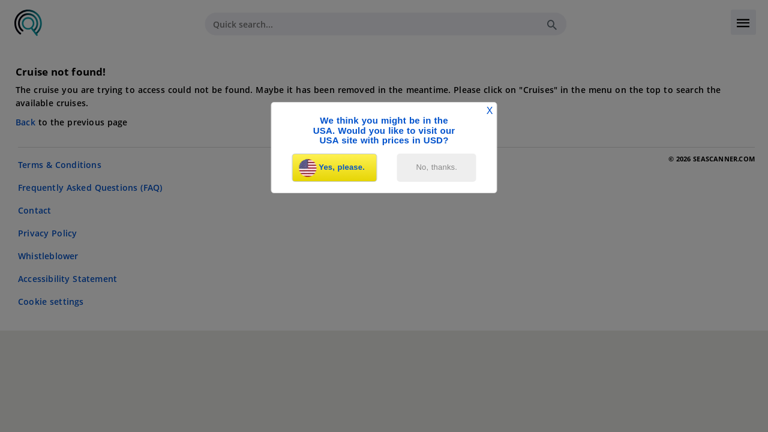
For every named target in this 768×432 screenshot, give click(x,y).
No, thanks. (437, 167)
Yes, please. (332, 168)
